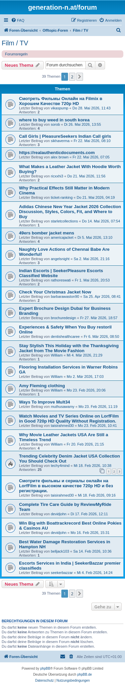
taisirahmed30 (62, 426)
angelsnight (60, 259)
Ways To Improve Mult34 (44, 402)
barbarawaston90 (65, 296)
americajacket (62, 237)
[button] (79, 77)
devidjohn (58, 514)
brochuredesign (63, 318)
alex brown (59, 157)
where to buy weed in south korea (54, 119)
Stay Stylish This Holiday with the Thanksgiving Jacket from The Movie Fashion (69, 348)
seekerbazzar (62, 573)
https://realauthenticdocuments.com (57, 152)
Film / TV (15, 43)
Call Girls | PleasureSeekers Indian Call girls (65, 136)
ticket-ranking (61, 197)
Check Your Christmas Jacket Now (55, 291)
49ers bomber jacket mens (46, 232)
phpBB (45, 668)
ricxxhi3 (57, 176)
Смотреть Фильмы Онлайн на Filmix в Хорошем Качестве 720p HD (60, 101)
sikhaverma (60, 141)
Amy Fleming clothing (42, 385)
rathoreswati (61, 280)
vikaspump (59, 108)
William (56, 355)
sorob (55, 124)
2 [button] (72, 77)
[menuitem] (17, 20)
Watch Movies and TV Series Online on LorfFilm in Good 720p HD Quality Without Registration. (69, 419)
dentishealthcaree (65, 336)
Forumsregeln (16, 54)
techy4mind (60, 466)
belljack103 (60, 551)
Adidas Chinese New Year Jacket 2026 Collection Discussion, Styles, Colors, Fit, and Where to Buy (70, 211)
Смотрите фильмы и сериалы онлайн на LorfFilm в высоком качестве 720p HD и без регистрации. (66, 485)
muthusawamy (62, 407)
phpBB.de (84, 674)
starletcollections (64, 221)
